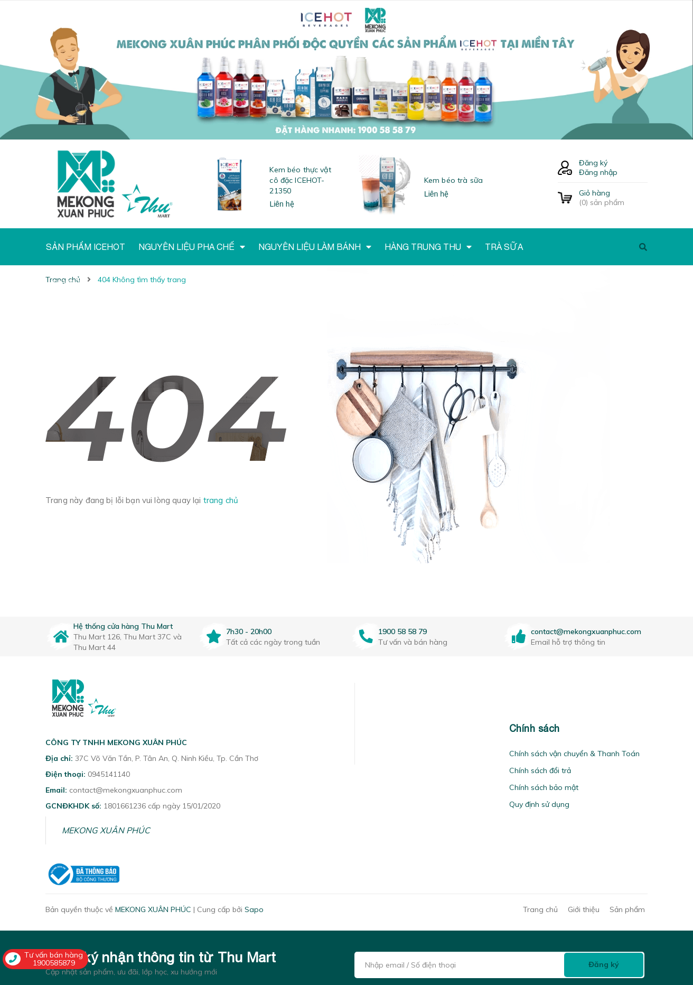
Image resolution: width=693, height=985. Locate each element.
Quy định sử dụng (539, 804)
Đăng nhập (598, 172)
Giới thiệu (584, 909)
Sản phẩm (627, 909)
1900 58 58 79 (402, 631)
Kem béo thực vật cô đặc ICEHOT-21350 (300, 180)
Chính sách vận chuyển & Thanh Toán (574, 753)
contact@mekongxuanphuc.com (586, 631)
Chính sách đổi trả (540, 770)
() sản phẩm (613, 197)
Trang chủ (540, 909)
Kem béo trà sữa (453, 180)
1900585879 (54, 963)
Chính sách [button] (534, 728)
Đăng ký (593, 163)
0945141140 (109, 774)
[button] (368, 728)
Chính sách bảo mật (543, 787)
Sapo (254, 909)
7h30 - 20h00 (248, 631)
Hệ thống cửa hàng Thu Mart (123, 626)
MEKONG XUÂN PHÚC (106, 830)
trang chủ (220, 500)
